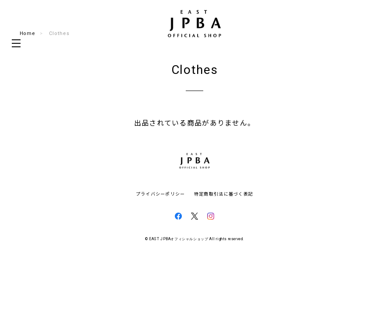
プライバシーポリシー (160, 193)
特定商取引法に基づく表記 (223, 193)
